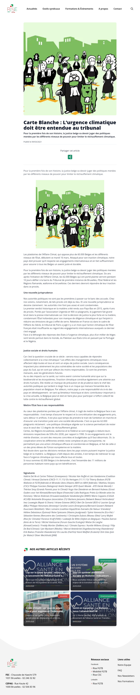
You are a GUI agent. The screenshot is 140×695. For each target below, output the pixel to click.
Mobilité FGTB (99, 671)
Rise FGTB (97, 668)
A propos (103, 8)
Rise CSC (96, 674)
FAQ (120, 670)
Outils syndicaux (51, 8)
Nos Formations (126, 681)
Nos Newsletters (126, 675)
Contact (117, 8)
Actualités (32, 8)
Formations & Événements (79, 8)
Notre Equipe (124, 664)
